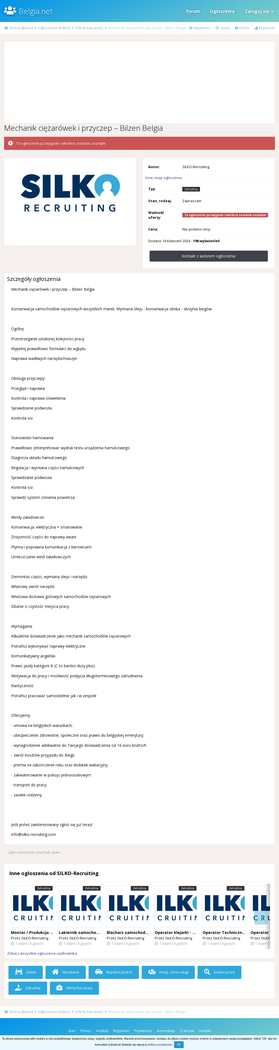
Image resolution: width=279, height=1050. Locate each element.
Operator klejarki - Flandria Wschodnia (193, 932)
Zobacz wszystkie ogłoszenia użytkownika (42, 953)
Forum (193, 11)
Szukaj (223, 28)
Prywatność (143, 1030)
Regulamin (265, 28)
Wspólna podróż (113, 972)
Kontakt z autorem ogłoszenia (208, 256)
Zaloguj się (259, 11)
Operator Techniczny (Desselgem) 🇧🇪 (239, 932)
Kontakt (205, 1030)
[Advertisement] (139, 82)
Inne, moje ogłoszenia (163, 177)
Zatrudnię (28, 988)
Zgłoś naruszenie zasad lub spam (34, 852)
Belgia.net (36, 11)
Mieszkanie (65, 972)
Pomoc (242, 28)
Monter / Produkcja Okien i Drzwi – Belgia (51, 932)
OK (179, 1044)
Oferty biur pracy (74, 988)
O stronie (187, 1030)
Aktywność (199, 28)
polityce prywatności (160, 1044)
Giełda (25, 972)
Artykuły (102, 1030)
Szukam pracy (219, 972)
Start (71, 1030)
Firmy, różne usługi (168, 972)
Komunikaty (166, 1030)
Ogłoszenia (222, 11)
